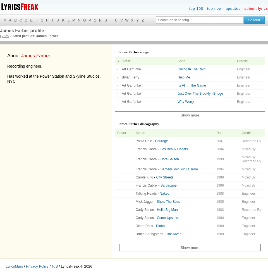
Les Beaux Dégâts (174, 149)
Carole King (144, 177)
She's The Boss (168, 202)
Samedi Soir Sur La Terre (179, 169)
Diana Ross (144, 226)
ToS (55, 266)
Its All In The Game (192, 85)
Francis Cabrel (146, 149)
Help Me (184, 77)
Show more (190, 115)
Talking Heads (146, 194)
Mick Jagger (145, 202)
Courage (161, 141)
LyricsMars (14, 266)
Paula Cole (144, 141)
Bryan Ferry (130, 77)
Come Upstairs (168, 218)
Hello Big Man (167, 210)
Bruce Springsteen (149, 234)
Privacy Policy (37, 266)
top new (214, 8)
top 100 (196, 8)
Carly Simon (145, 210)
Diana (160, 226)
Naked (164, 194)
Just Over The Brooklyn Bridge (200, 94)
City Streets (164, 177)
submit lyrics (256, 8)
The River (173, 234)
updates (233, 8)
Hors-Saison (170, 159)
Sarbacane (169, 185)
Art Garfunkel (132, 69)
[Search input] (200, 20)
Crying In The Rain (191, 69)
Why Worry (186, 102)
